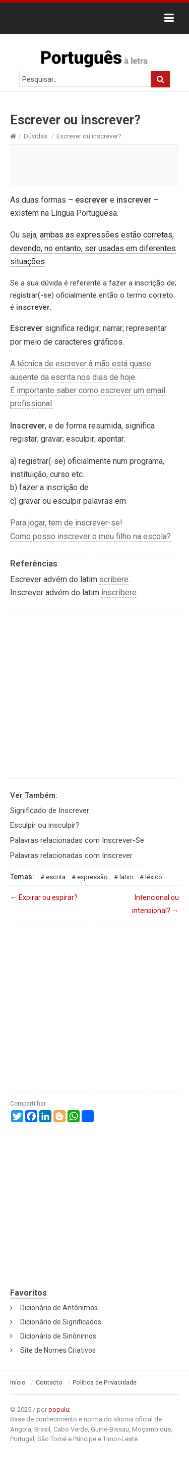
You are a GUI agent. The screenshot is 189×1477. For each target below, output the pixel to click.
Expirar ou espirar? (44, 897)
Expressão (92, 877)
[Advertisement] (94, 165)
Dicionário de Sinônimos (58, 1336)
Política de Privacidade (105, 1382)
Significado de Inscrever (49, 810)
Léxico (153, 877)
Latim (126, 877)
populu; (59, 1409)
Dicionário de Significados (60, 1322)
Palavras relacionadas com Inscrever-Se (77, 840)
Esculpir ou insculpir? (45, 825)
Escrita (56, 877)
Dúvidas (35, 136)
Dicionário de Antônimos (59, 1308)
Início (18, 1382)
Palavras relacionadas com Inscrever (71, 855)
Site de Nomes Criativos (58, 1350)
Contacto (49, 1382)
